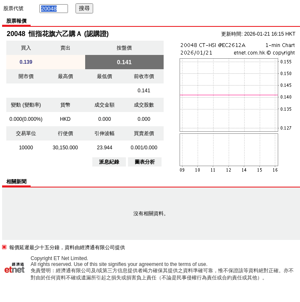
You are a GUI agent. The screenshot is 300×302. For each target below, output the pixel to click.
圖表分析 (145, 162)
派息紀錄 (109, 162)
